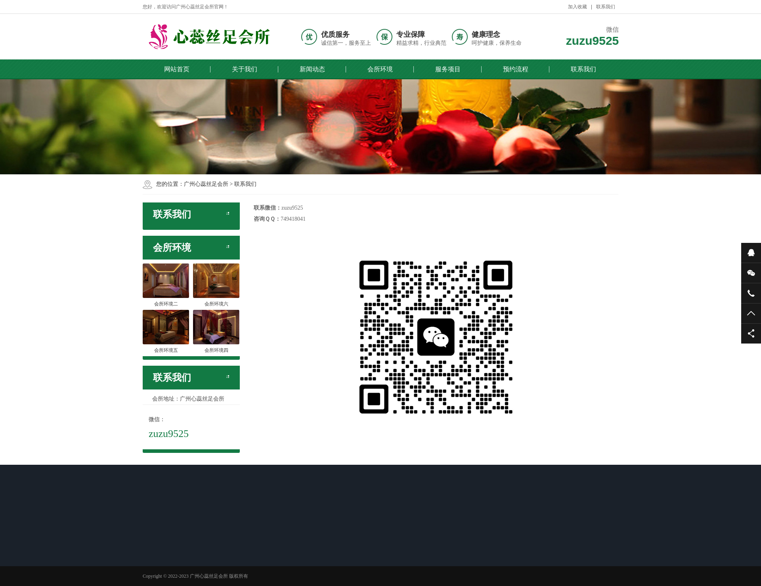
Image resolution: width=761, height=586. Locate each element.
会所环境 (380, 69)
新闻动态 (312, 69)
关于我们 (244, 69)
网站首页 (176, 69)
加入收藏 (577, 7)
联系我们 (605, 7)
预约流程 (515, 69)
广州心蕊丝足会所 (206, 184)
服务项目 (448, 69)
